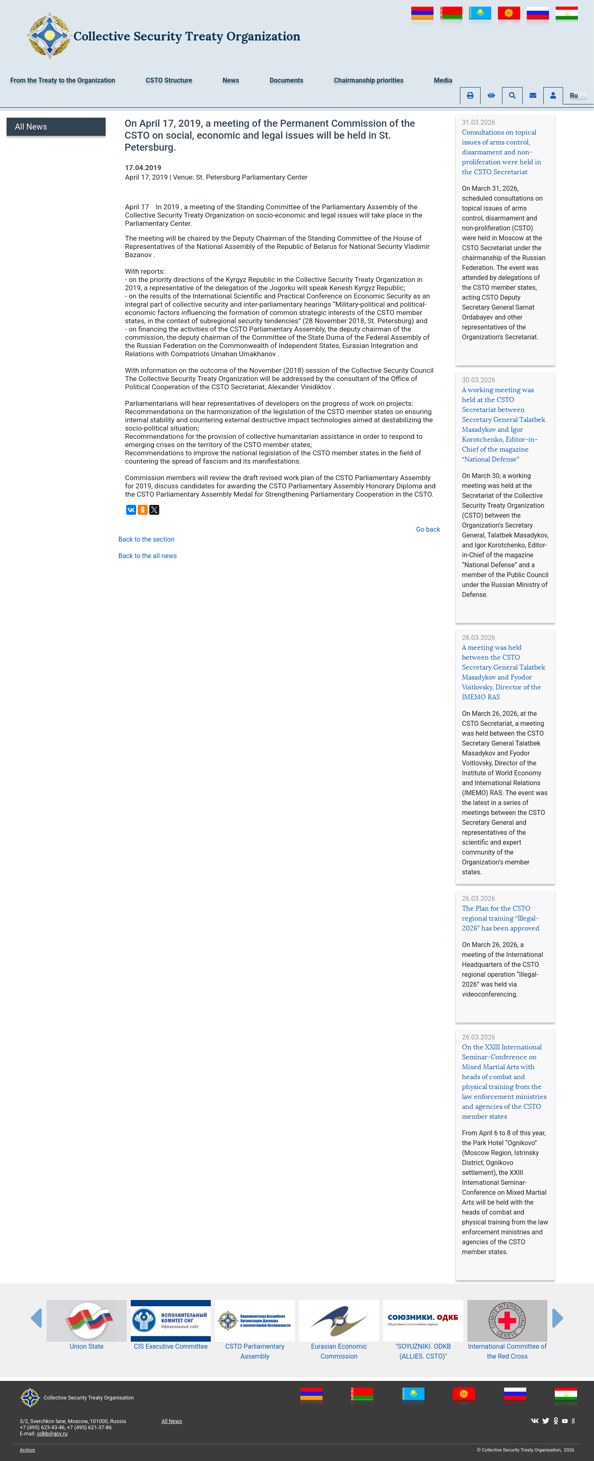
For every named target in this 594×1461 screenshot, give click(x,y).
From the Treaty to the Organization (63, 80)
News (231, 80)
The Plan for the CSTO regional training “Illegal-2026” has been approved (501, 918)
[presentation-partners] (35, 1317)
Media (443, 80)
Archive (27, 1450)
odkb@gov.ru (52, 1433)
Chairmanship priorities (369, 80)
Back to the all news (147, 556)
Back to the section (146, 539)
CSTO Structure (169, 80)
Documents (287, 80)
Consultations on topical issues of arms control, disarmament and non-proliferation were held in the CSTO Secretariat (501, 152)
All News (31, 127)
